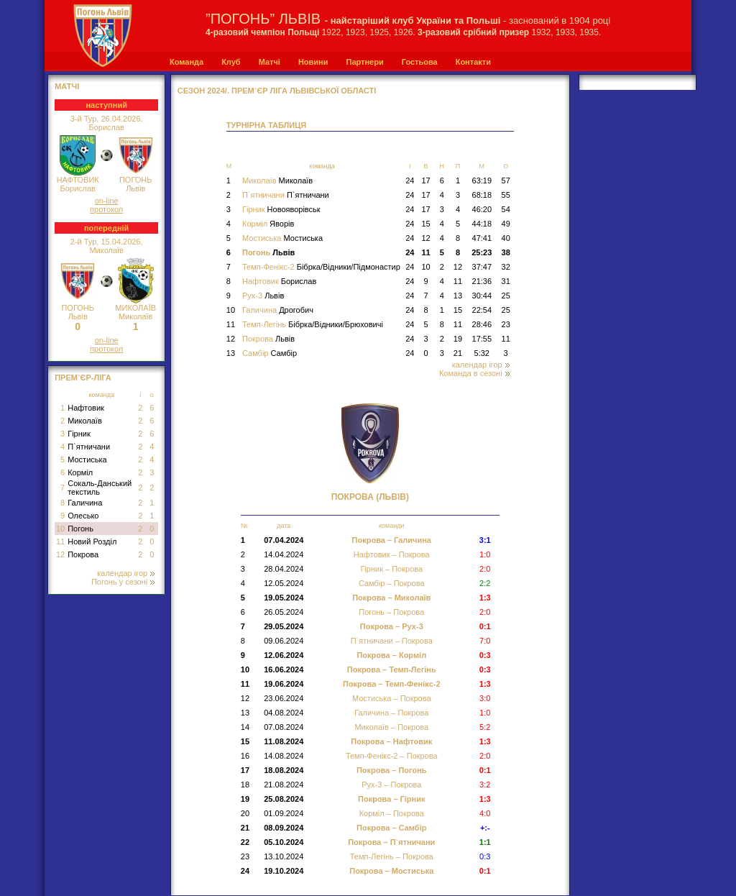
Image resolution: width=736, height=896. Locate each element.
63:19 (482, 180)
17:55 (482, 338)
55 (506, 195)
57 (506, 180)
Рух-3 (263, 295)
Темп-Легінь (312, 324)
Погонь (80, 528)
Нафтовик (86, 407)
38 (506, 252)
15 (425, 223)
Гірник (79, 433)
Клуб (230, 62)
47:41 (482, 238)
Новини (313, 62)
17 (425, 180)
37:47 (482, 266)
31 (506, 281)
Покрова (83, 554)
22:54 (482, 310)
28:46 (482, 324)
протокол (106, 209)
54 (506, 209)
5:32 (481, 353)
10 (60, 528)
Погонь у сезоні (123, 581)
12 (60, 554)
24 (409, 180)
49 (506, 223)
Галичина (85, 502)
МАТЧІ (67, 86)
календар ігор (126, 573)
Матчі (269, 62)
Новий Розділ (92, 541)
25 (506, 295)
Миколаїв (85, 420)
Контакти (473, 62)
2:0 (484, 612)
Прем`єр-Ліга (83, 377)
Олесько (83, 515)
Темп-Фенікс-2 (321, 266)
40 (506, 238)
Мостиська (87, 459)
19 (458, 338)
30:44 (482, 295)
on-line (107, 200)
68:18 (482, 195)
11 (60, 541)
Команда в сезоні (474, 373)
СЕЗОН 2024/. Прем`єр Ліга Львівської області (277, 90)
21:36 (482, 281)
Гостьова (420, 62)
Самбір (269, 353)
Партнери (364, 62)
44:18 (482, 223)
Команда (186, 62)
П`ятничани (89, 446)
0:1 (485, 770)
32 (506, 266)
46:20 (482, 209)
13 (458, 295)
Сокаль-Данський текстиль (100, 487)
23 (506, 324)
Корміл (80, 472)
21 (458, 353)
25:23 (482, 252)
